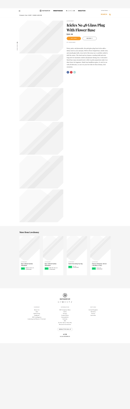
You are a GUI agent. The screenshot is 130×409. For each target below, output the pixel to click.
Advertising (37, 379)
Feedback (36, 381)
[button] (102, 12)
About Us (36, 375)
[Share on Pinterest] (71, 72)
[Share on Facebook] (68, 72)
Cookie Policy (65, 381)
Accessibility (65, 383)
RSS (65, 386)
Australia (93, 381)
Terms (65, 377)
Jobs (37, 377)
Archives (65, 384)
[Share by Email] (74, 72)
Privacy (65, 379)
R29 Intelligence (36, 383)
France (93, 379)
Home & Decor (37, 15)
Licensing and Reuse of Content (37, 384)
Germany (93, 377)
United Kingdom (93, 375)
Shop (30, 15)
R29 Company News (65, 375)
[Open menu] (19, 10)
